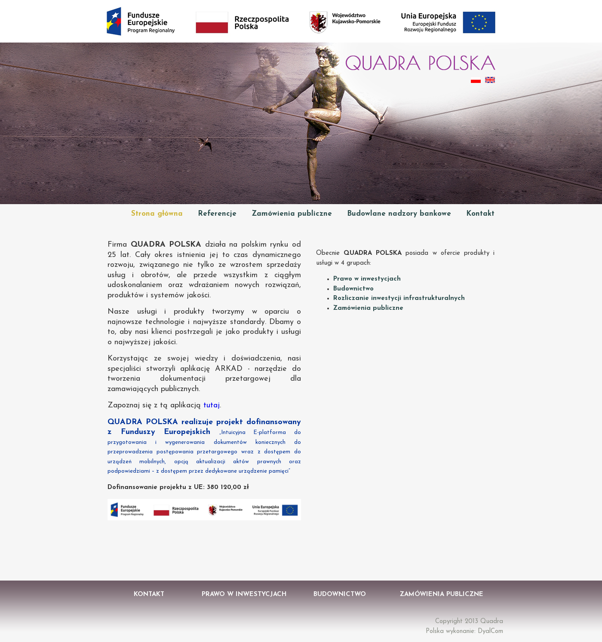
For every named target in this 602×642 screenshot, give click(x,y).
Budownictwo (353, 289)
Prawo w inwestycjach (367, 279)
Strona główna (157, 213)
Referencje (217, 213)
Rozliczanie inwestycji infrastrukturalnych (399, 298)
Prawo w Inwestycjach (244, 594)
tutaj (211, 405)
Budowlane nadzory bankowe (399, 213)
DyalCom (490, 631)
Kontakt (480, 213)
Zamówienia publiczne (292, 213)
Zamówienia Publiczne (441, 594)
